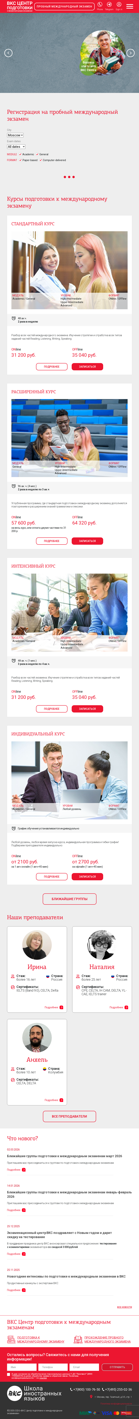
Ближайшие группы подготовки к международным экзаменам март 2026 (64, 1156)
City (9, 130)
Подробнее (51, 366)
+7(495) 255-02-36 (117, 1389)
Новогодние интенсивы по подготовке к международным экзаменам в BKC (66, 1276)
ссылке (43, 1378)
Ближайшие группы (69, 899)
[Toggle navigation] (129, 6)
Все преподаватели (69, 1116)
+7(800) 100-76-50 (85, 1389)
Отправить (117, 1367)
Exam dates (14, 141)
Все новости (124, 1307)
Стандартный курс (32, 224)
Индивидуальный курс (38, 734)
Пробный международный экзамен (64, 6)
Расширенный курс (33, 392)
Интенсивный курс (33, 566)
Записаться (87, 366)
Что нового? (22, 1138)
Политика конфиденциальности (116, 1403)
